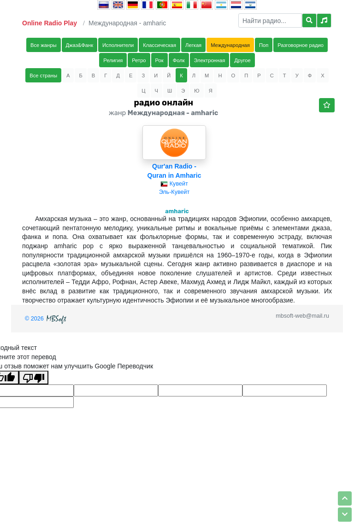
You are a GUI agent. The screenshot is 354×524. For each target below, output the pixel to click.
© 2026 (46, 318)
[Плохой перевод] (33, 377)
